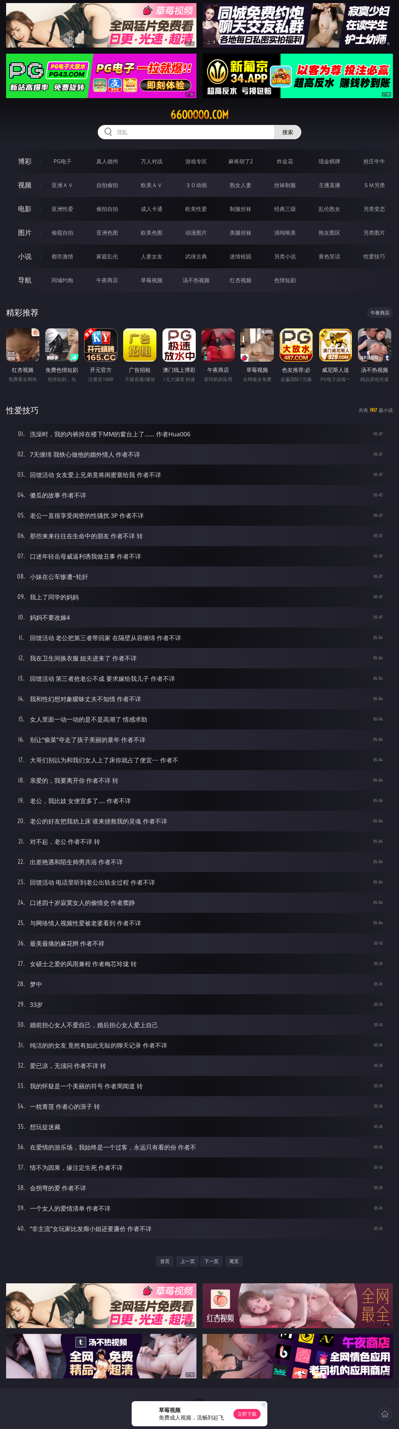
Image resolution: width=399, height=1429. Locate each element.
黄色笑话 (329, 256)
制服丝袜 (240, 209)
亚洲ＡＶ (62, 185)
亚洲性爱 (62, 209)
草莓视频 (152, 280)
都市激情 (62, 256)
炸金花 (285, 161)
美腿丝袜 (240, 232)
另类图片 (374, 232)
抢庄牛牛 (374, 161)
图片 (25, 232)
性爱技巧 (374, 256)
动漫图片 (196, 232)
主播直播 (329, 185)
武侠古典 (196, 256)
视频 (25, 184)
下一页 (211, 1261)
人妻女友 (152, 256)
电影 (25, 208)
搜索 (287, 132)
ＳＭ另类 (374, 185)
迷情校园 (240, 256)
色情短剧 (285, 280)
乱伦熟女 (329, 209)
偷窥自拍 (62, 232)
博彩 (25, 161)
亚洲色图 (107, 232)
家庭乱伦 (107, 256)
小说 (25, 256)
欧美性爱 (196, 209)
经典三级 (285, 209)
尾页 (234, 1261)
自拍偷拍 (107, 185)
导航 (25, 280)
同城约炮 (62, 280)
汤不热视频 (196, 280)
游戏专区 (196, 161)
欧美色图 (152, 232)
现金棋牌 (329, 161)
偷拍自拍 (107, 209)
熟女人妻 (240, 185)
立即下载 (247, 1414)
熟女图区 (329, 232)
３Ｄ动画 (196, 185)
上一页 (187, 1261)
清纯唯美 (285, 232)
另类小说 (285, 256)
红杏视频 (240, 280)
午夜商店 (107, 280)
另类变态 (374, 209)
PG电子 (63, 161)
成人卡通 (152, 209)
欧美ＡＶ (152, 185)
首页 (165, 1261)
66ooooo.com (199, 115)
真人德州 (107, 161)
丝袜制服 (285, 185)
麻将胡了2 (240, 161)
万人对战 (152, 161)
